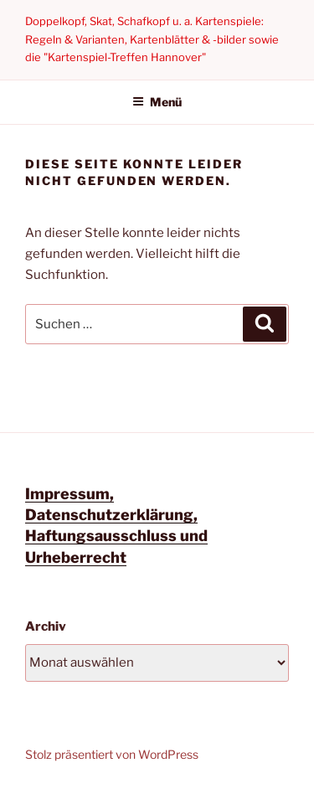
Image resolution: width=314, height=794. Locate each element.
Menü (157, 102)
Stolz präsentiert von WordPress (111, 754)
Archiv (45, 626)
